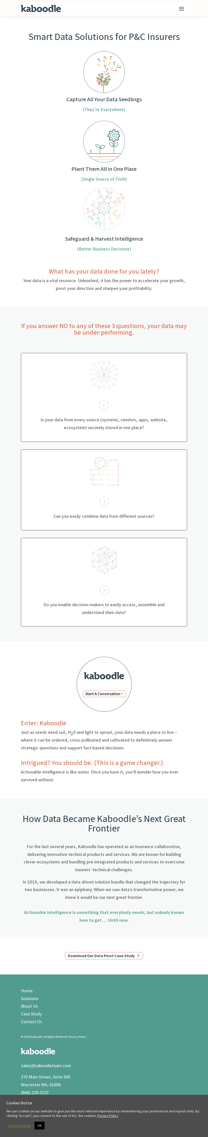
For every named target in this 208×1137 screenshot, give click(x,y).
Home (26, 991)
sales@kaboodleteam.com (46, 1065)
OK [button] (39, 1125)
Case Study (31, 1014)
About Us (29, 1006)
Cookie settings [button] (19, 1125)
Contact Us (31, 1021)
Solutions (29, 998)
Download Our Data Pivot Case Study (101, 955)
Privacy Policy (77, 1037)
